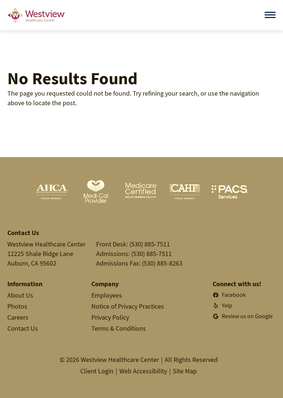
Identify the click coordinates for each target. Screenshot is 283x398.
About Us (20, 295)
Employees (106, 295)
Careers (17, 317)
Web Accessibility (143, 371)
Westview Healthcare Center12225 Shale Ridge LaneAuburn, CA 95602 (46, 253)
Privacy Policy (110, 317)
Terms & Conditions (118, 328)
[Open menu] (270, 15)
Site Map (185, 371)
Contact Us (22, 328)
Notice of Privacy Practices (127, 306)
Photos (17, 306)
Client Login (96, 371)
